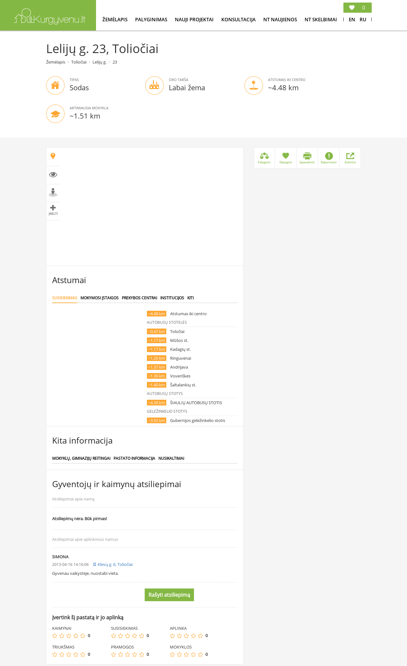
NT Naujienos (280, 19)
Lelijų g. (100, 62)
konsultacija (239, 19)
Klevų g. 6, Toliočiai (115, 564)
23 (115, 62)
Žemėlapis (115, 19)
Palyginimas (152, 19)
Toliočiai (78, 62)
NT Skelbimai (321, 19)
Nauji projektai (195, 19)
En (352, 19)
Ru (363, 19)
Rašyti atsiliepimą (169, 594)
